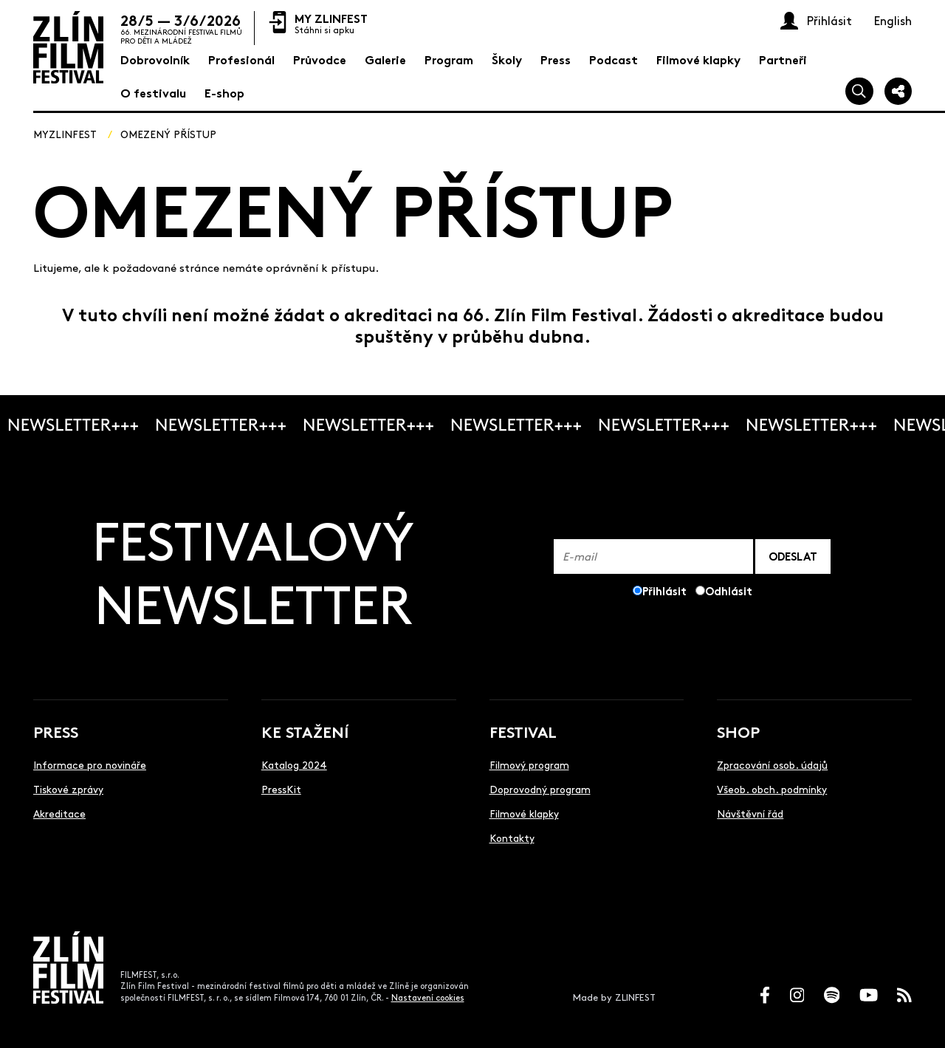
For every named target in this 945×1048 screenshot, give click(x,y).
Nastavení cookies (427, 997)
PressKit (281, 788)
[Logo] (68, 47)
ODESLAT (793, 556)
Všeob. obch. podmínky (772, 788)
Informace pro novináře (89, 764)
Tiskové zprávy (68, 788)
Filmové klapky (524, 813)
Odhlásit (728, 590)
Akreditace (59, 813)
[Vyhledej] (859, 92)
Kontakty (512, 837)
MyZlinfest (65, 133)
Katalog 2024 (294, 764)
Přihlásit (664, 590)
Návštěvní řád (750, 813)
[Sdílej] (898, 92)
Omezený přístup (168, 133)
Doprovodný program (540, 788)
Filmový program (529, 764)
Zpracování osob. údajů (772, 764)
